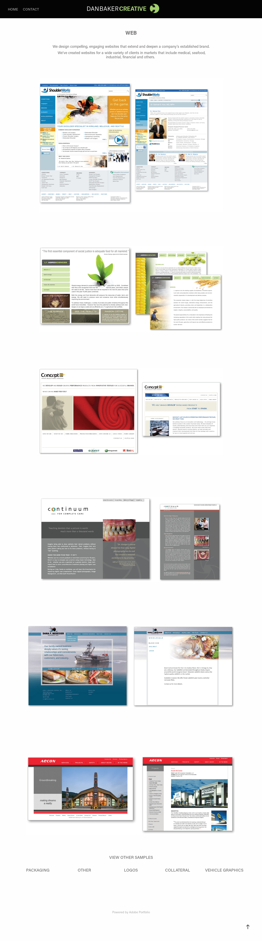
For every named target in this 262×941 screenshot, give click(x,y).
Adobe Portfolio (139, 912)
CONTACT (31, 9)
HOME (13, 9)
